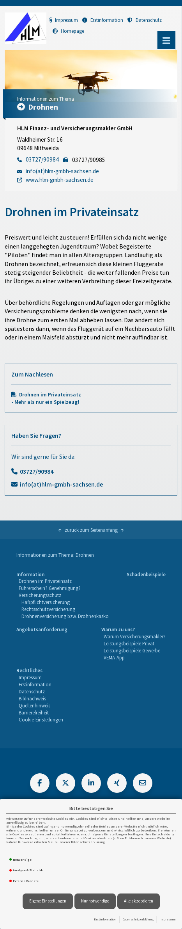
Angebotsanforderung (41, 629)
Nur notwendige (95, 901)
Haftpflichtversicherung (45, 602)
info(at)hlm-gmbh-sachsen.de (61, 484)
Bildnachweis (32, 698)
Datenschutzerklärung (138, 919)
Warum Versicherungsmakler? (135, 636)
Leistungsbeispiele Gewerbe (132, 650)
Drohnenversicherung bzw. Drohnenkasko (65, 616)
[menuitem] (62, 595)
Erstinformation (105, 919)
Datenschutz (144, 20)
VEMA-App (114, 657)
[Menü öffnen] (166, 40)
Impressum (167, 919)
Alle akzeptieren (138, 901)
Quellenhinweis (34, 705)
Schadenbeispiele (146, 574)
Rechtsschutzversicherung (48, 609)
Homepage (68, 31)
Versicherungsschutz (40, 595)
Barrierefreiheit (34, 712)
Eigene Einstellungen (47, 901)
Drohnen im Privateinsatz (45, 581)
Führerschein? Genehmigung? (50, 588)
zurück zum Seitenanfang (91, 530)
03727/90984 (36, 471)
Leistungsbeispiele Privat (129, 643)
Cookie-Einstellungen (41, 719)
